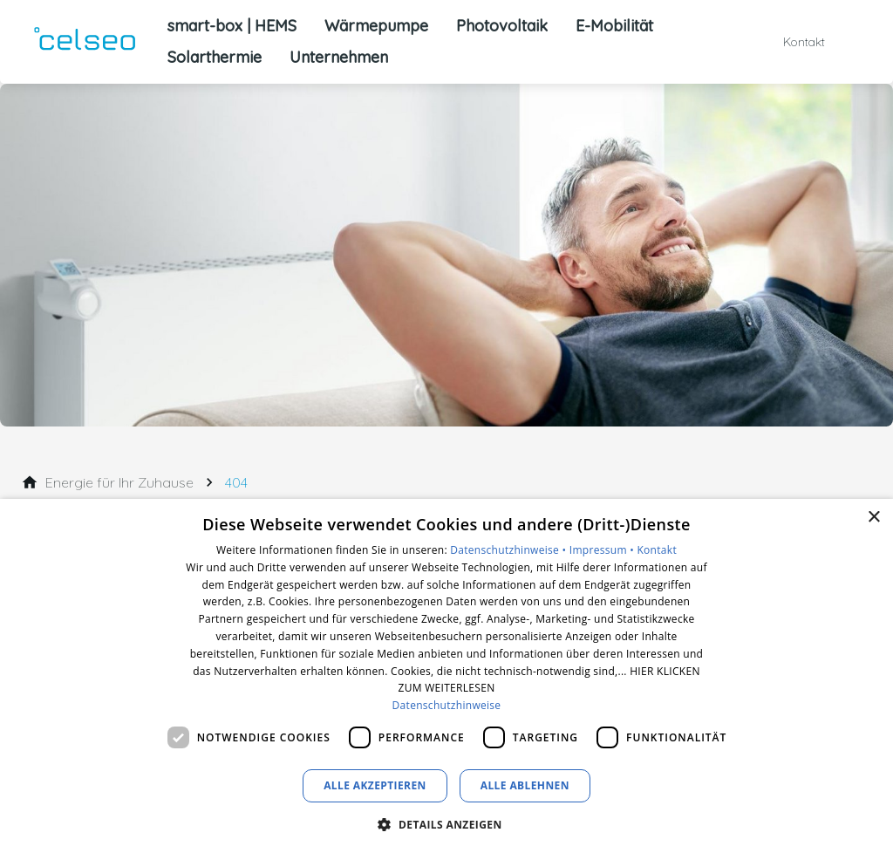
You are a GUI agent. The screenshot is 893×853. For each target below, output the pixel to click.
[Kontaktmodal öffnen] (791, 42)
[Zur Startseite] (84, 42)
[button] (446, 823)
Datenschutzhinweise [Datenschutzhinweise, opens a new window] (446, 705)
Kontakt (657, 550)
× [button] (873, 517)
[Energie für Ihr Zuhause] (119, 482)
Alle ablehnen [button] (525, 785)
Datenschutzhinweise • (509, 550)
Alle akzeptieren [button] (375, 785)
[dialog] (446, 676)
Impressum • (603, 550)
